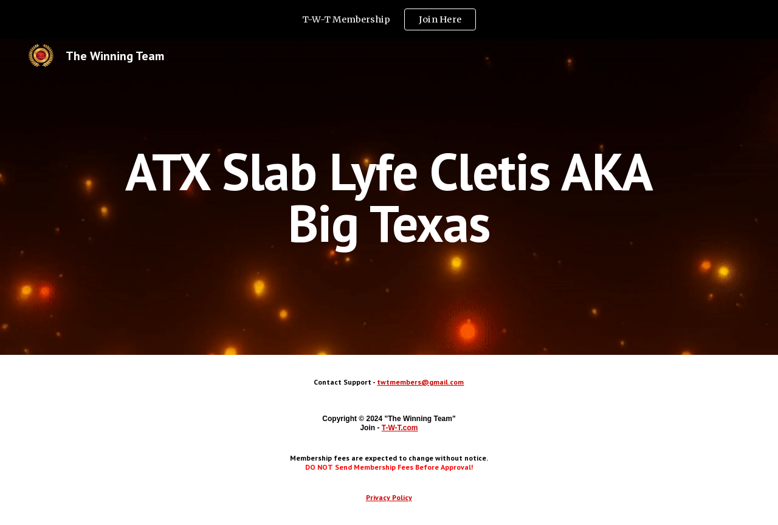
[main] (389, 197)
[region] (389, 19)
